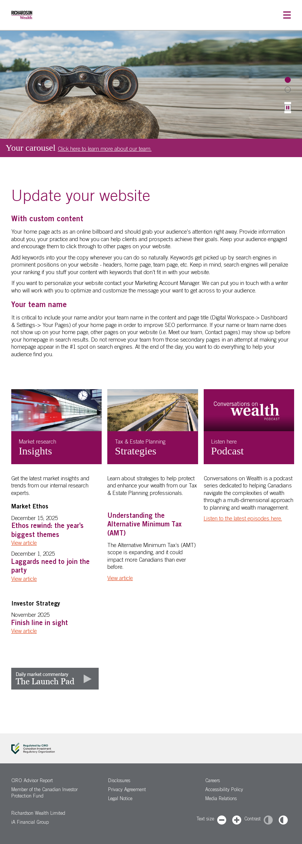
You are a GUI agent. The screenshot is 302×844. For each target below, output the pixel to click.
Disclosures (119, 781)
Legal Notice (120, 799)
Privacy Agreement (127, 790)
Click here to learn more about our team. (105, 149)
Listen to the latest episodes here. (243, 519)
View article (24, 543)
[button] (287, 15)
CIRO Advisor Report (32, 781)
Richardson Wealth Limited (38, 813)
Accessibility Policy (224, 790)
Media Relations (221, 799)
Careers (212, 781)
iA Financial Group (30, 822)
